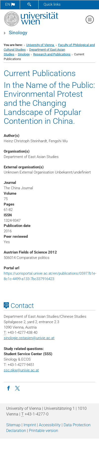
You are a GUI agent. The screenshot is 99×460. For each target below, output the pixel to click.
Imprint (30, 425)
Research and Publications (52, 54)
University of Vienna (40, 45)
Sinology (18, 32)
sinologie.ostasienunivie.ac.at (29, 338)
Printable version (43, 430)
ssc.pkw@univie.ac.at (21, 370)
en (10, 4)
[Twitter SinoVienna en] (18, 388)
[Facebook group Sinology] (8, 388)
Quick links (52, 4)
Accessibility (50, 425)
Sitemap (13, 425)
